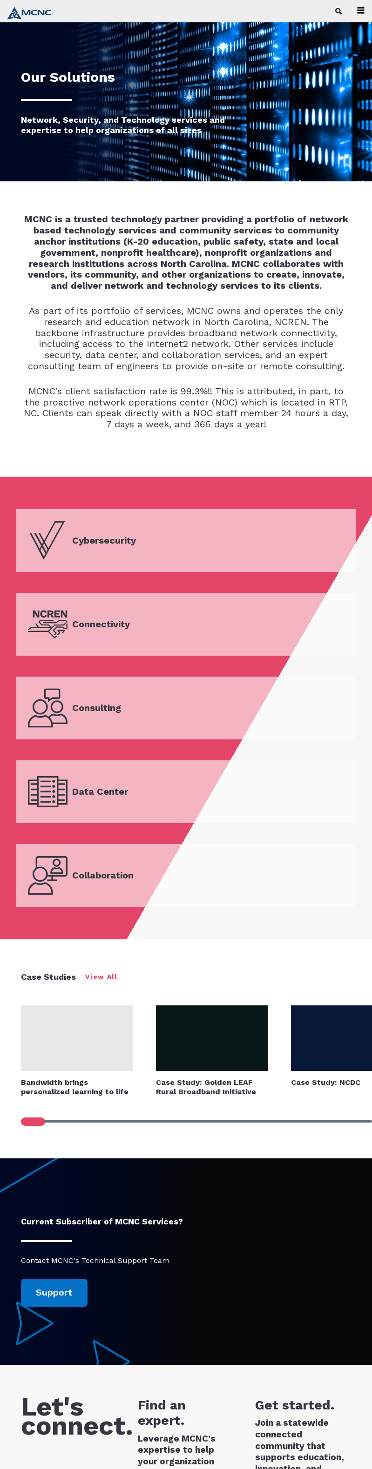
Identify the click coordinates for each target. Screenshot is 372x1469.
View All (101, 976)
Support (54, 1292)
